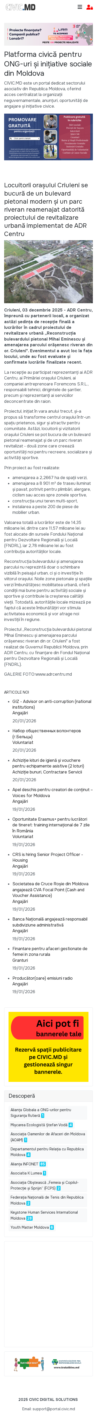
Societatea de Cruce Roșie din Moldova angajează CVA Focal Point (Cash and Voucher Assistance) (50, 889)
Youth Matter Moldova (30, 1227)
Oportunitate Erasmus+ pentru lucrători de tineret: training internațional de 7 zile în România (51, 825)
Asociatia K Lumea (26, 1173)
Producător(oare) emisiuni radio (42, 978)
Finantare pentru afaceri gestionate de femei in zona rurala (49, 951)
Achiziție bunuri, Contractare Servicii (47, 772)
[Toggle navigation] (80, 7)
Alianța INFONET (25, 1164)
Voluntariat (22, 742)
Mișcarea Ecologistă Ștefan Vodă (39, 1125)
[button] (89, 7)
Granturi (20, 960)
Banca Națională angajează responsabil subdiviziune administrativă (49, 922)
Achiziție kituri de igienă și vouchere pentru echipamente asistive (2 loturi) (48, 763)
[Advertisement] (48, 1294)
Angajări (20, 713)
